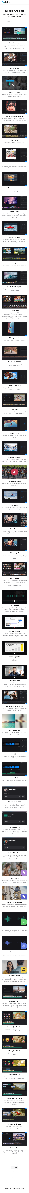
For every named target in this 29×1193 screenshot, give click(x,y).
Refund (14, 1181)
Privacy (14, 1174)
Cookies (14, 1178)
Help (14, 1184)
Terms (14, 1171)
